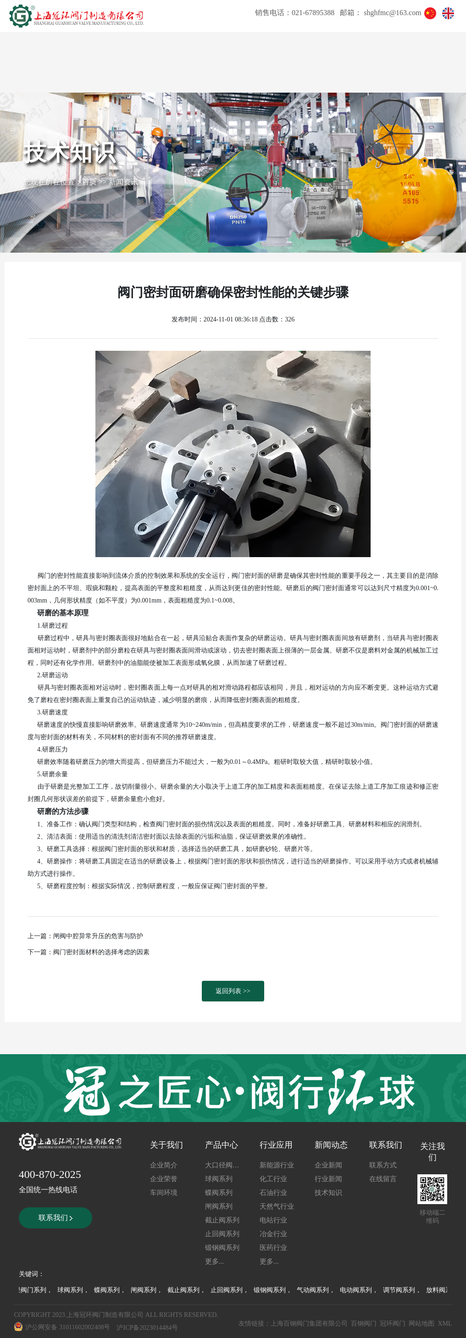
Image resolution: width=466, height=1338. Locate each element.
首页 (89, 182)
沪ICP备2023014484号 (147, 1327)
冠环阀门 (392, 1323)
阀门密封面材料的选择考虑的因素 (101, 952)
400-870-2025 (50, 1174)
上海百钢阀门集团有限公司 (309, 1323)
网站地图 (421, 1323)
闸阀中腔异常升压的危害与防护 (98, 936)
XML (445, 1323)
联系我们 (55, 1218)
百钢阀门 (364, 1323)
